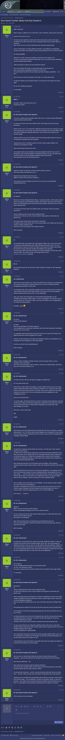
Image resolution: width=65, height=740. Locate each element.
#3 (62, 111)
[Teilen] (60, 26)
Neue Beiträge (4, 14)
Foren (4, 11)
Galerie (19, 11)
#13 (62, 442)
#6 (62, 237)
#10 (62, 354)
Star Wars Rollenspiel (25, 14)
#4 (62, 164)
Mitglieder (28, 11)
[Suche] (62, 11)
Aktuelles (10, 11)
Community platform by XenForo (32, 738)
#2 (62, 96)
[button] (14, 11)
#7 (62, 261)
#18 (62, 649)
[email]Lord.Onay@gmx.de (21, 254)
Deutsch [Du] (14, 735)
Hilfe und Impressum (56, 735)
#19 (62, 689)
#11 (62, 373)
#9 (62, 312)
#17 (62, 579)
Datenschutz (47, 735)
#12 (62, 424)
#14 (62, 500)
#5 (62, 190)
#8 (62, 276)
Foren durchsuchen (14, 14)
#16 (62, 557)
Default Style (5, 735)
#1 (62, 26)
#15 (62, 535)
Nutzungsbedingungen (37, 735)
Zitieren (61, 92)
